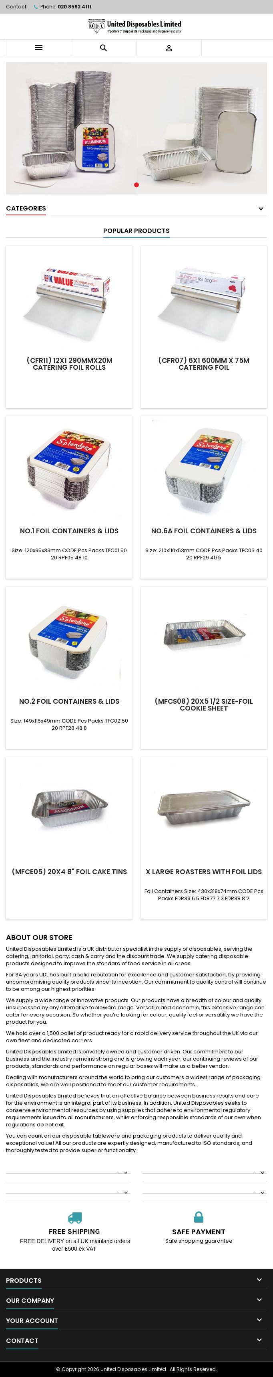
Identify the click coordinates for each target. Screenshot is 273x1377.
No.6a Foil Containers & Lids (204, 531)
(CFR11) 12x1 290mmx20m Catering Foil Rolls (69, 364)
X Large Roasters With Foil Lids (204, 872)
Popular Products (136, 230)
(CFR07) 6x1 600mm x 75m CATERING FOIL (203, 364)
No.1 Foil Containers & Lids (69, 531)
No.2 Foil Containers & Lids (69, 701)
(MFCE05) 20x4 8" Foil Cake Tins (69, 872)
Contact (16, 6)
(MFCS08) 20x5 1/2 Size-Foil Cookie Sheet (204, 705)
